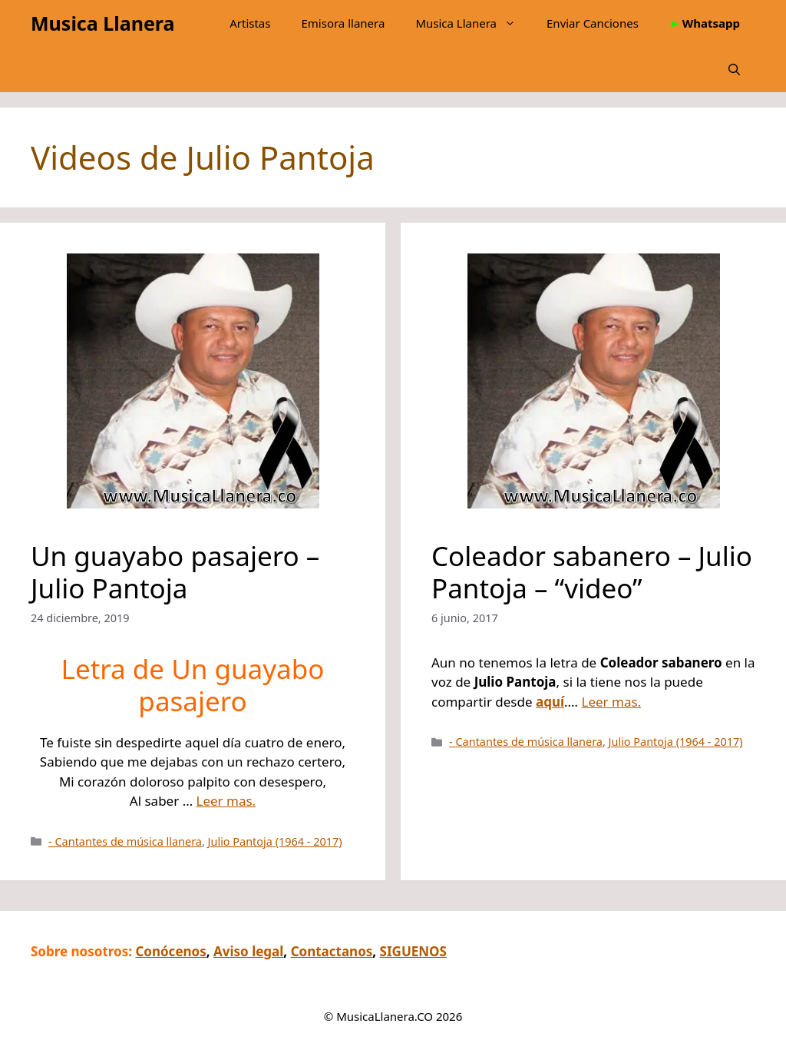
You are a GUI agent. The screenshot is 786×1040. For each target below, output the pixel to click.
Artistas (250, 23)
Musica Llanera (102, 23)
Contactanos (332, 951)
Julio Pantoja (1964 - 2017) (275, 841)
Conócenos (170, 951)
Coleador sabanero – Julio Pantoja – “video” (591, 572)
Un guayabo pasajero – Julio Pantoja (175, 572)
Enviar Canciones (593, 23)
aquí (550, 701)
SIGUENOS (413, 951)
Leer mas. (226, 801)
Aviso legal (248, 951)
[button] (734, 69)
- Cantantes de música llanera (125, 841)
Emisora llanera (343, 23)
